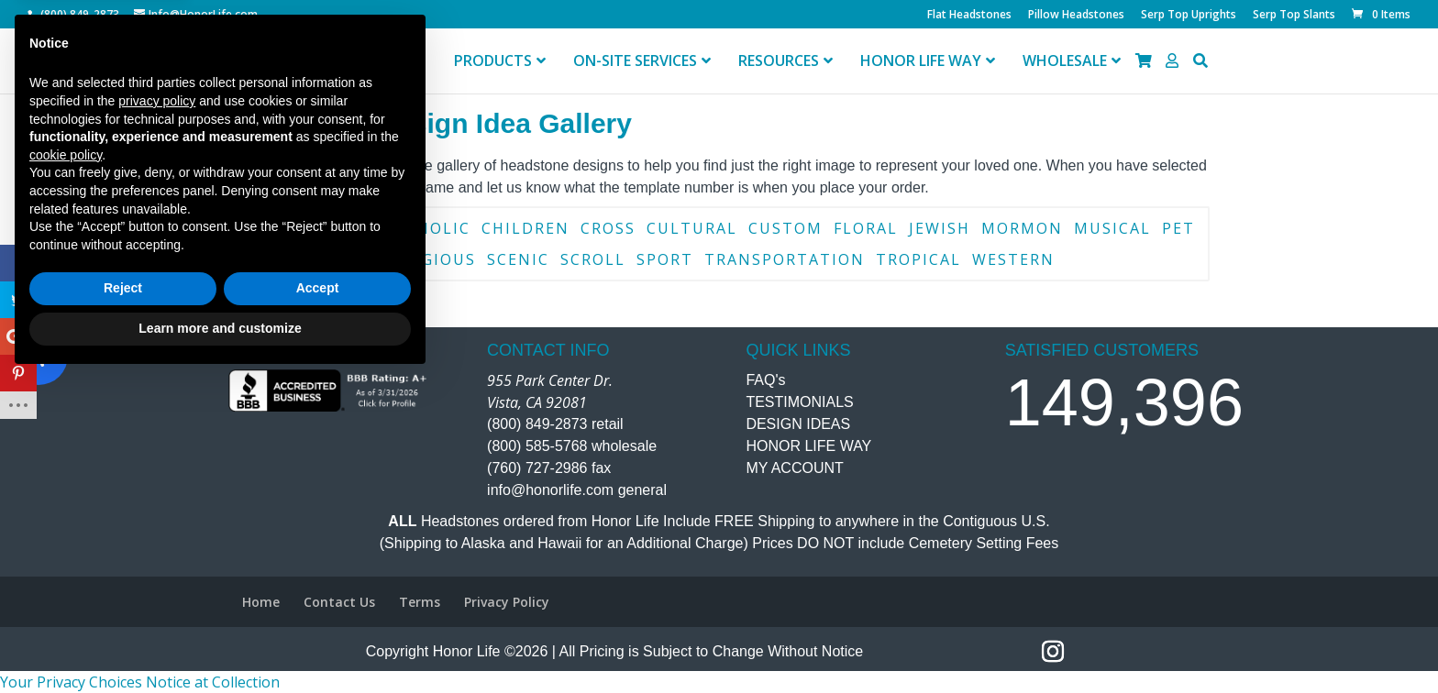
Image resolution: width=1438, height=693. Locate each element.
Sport (664, 259)
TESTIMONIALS (799, 402)
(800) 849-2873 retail (555, 424)
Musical (1112, 228)
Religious (430, 259)
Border (337, 228)
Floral (866, 228)
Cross (608, 228)
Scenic (518, 259)
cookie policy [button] (65, 469)
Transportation (784, 259)
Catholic (426, 228)
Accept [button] (317, 603)
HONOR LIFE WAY (808, 446)
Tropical (918, 259)
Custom (785, 228)
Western (1013, 259)
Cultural (692, 228)
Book (267, 228)
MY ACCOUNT (794, 468)
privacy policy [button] (156, 415)
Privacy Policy (506, 601)
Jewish (939, 228)
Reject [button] (123, 603)
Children (525, 228)
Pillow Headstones (1076, 15)
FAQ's (765, 380)
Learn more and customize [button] (219, 642)
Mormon (1022, 228)
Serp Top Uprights (1188, 15)
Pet (1178, 228)
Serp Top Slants (1294, 15)
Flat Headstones (969, 15)
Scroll (592, 259)
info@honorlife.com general (577, 490)
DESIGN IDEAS (798, 424)
